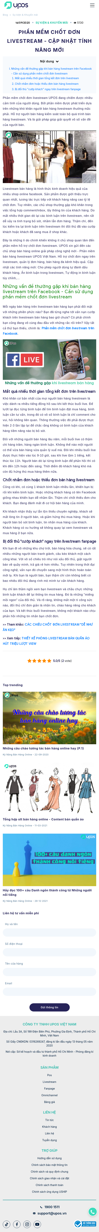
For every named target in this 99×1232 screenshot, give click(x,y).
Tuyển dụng (49, 1140)
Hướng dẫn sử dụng (49, 1158)
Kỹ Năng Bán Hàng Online (17, 754)
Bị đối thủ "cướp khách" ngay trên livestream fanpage (48, 89)
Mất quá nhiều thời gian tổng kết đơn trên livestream (47, 78)
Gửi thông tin (49, 1007)
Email (8, 983)
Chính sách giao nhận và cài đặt (49, 1178)
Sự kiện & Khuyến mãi (25, 14)
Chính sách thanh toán (49, 1185)
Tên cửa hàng (14, 963)
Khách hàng (49, 1126)
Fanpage (49, 1088)
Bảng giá (49, 1101)
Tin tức (49, 1120)
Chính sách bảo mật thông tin (50, 1164)
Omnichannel (49, 1095)
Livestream (49, 1081)
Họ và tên (11, 924)
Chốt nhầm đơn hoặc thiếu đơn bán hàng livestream (46, 83)
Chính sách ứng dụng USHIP (49, 1191)
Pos (49, 1075)
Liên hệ (49, 1133)
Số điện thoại (14, 943)
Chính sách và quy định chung (49, 1171)
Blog (5, 14)
